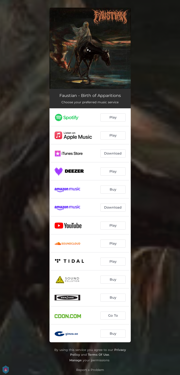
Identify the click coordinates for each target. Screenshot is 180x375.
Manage (75, 360)
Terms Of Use (98, 354)
